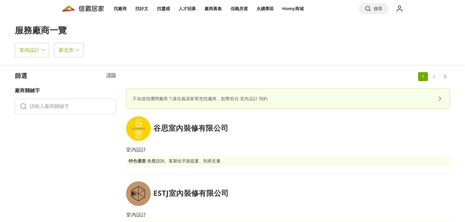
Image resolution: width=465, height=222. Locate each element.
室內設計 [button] (29, 50)
